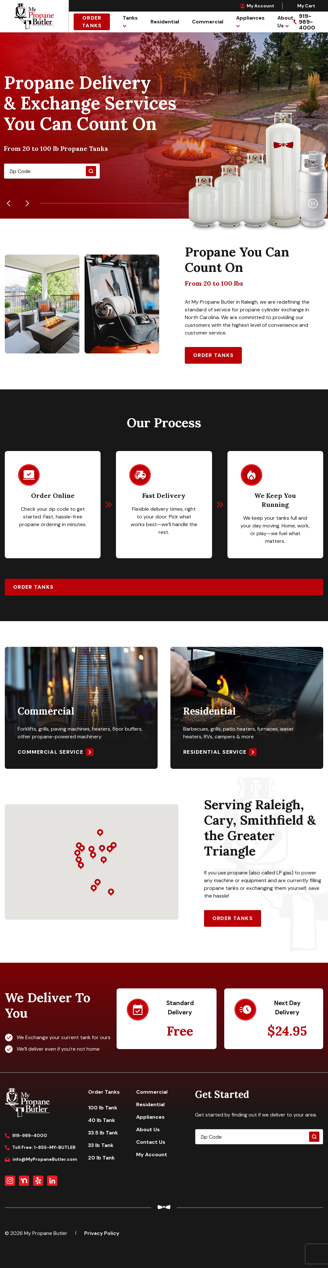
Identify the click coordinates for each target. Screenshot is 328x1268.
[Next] (27, 203)
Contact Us (150, 1142)
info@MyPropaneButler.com (41, 1159)
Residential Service (214, 752)
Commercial (207, 21)
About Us (148, 1129)
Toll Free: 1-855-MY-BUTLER (40, 1147)
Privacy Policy (101, 1233)
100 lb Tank (102, 1107)
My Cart (303, 6)
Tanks (130, 17)
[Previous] (9, 203)
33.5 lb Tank (103, 1132)
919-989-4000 (26, 1135)
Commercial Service (50, 752)
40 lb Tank (101, 1120)
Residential (165, 21)
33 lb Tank (100, 1145)
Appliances (250, 17)
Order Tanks (92, 21)
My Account (257, 6)
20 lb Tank (101, 1157)
